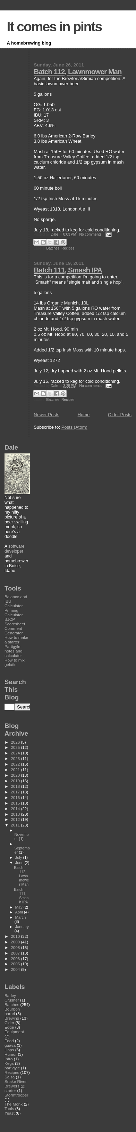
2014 (16, 808)
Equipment (14, 1031)
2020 (16, 775)
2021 (16, 769)
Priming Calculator (14, 612)
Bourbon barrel (12, 1011)
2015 (16, 803)
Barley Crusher (12, 997)
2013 (16, 814)
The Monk (14, 1104)
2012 (16, 819)
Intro (8, 1058)
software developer (15, 549)
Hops (9, 1049)
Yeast (10, 1113)
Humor (11, 1054)
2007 (16, 953)
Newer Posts (46, 414)
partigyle (12, 1068)
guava (10, 1045)
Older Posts (119, 414)
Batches (53, 248)
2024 (16, 753)
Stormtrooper (16, 1095)
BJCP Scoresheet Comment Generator (15, 626)
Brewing (12, 1018)
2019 (16, 780)
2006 (16, 958)
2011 (16, 825)
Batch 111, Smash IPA (68, 270)
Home (84, 414)
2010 (16, 936)
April (19, 912)
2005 (16, 963)
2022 (16, 764)
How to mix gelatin (15, 662)
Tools (9, 1108)
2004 (16, 969)
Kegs (9, 1063)
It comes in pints (54, 26)
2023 (16, 758)
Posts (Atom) (74, 427)
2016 (16, 797)
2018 (16, 786)
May (19, 907)
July (19, 857)
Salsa (10, 1077)
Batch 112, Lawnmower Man (77, 72)
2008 (16, 947)
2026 (16, 742)
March (20, 917)
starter (10, 1090)
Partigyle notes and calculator (13, 651)
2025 (16, 747)
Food (9, 1040)
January (22, 927)
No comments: (91, 234)
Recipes (68, 248)
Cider (9, 1022)
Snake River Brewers (16, 1083)
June (20, 863)
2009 (16, 942)
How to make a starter (16, 639)
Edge (9, 1027)
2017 (16, 792)
